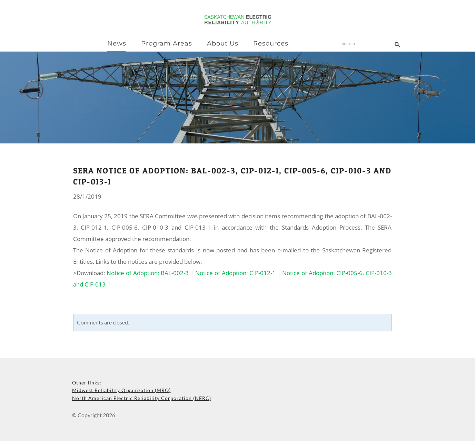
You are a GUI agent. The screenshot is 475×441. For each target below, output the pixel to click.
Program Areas (166, 43)
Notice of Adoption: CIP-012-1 (235, 273)
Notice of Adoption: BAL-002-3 (148, 273)
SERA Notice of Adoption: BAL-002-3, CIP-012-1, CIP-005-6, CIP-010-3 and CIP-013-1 (232, 176)
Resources (270, 43)
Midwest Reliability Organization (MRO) (121, 390)
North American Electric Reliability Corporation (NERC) (141, 398)
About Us (222, 43)
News (116, 43)
